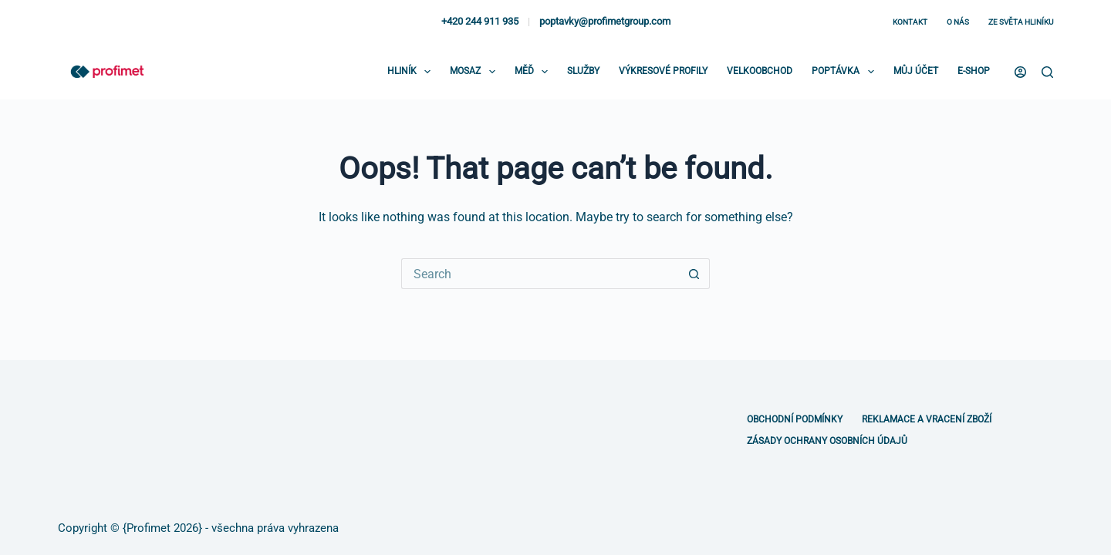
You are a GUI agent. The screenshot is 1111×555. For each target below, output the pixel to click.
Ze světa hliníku (1020, 22)
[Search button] (694, 273)
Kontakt (910, 22)
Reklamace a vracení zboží (926, 419)
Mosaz (475, 71)
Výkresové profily (663, 71)
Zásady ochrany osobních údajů (827, 441)
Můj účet (915, 71)
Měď (534, 71)
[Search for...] (540, 273)
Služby (583, 71)
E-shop (973, 71)
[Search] (1047, 72)
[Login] (1020, 72)
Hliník (412, 71)
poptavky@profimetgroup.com (604, 21)
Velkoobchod (759, 71)
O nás (958, 22)
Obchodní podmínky (795, 419)
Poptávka (846, 71)
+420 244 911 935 (479, 21)
